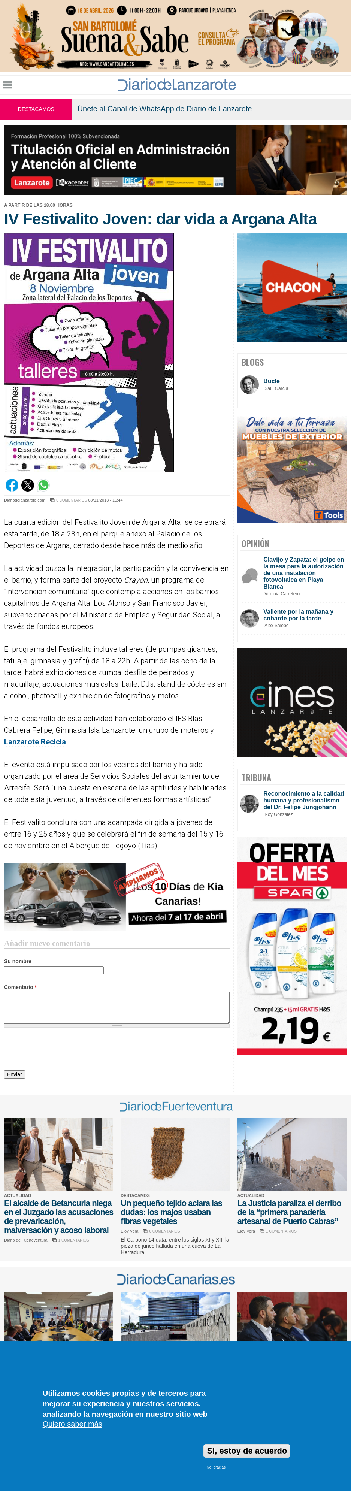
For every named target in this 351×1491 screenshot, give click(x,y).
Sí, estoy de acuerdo (247, 1450)
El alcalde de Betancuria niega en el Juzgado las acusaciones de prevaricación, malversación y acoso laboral (58, 1216)
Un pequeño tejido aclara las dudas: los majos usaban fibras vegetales (171, 1212)
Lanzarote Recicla (35, 741)
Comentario (20, 987)
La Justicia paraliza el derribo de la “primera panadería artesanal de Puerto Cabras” (289, 1212)
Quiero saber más (72, 1424)
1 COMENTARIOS (73, 1240)
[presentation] (61, 1050)
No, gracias (216, 1467)
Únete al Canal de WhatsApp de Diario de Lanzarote (165, 109)
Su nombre (17, 961)
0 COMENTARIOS (71, 500)
